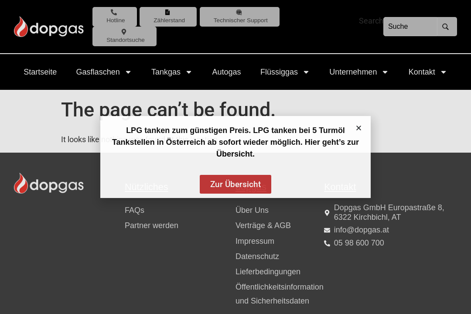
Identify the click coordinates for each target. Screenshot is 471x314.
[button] (358, 128)
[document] (235, 157)
